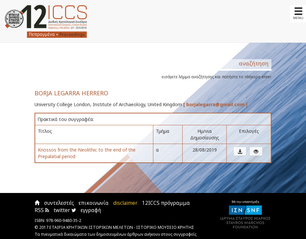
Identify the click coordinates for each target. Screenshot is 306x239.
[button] (239, 151)
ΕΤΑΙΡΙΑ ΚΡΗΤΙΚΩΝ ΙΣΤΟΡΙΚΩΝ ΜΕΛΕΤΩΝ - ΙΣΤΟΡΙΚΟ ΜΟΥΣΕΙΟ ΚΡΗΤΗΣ (121, 227)
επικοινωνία (94, 203)
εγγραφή (91, 210)
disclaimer (125, 203)
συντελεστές (59, 203)
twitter (65, 210)
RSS (42, 210)
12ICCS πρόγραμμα (166, 203)
